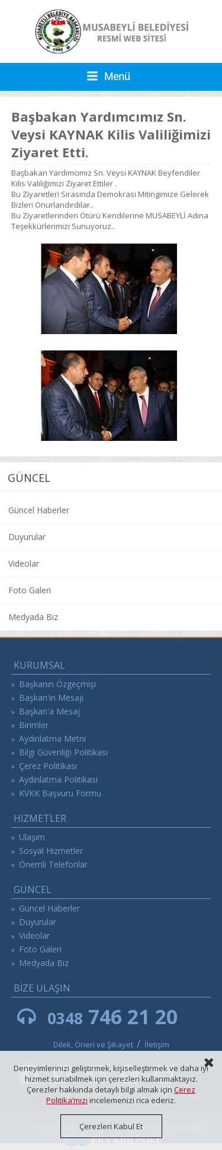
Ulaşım (32, 837)
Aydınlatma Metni (52, 738)
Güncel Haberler (38, 510)
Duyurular (27, 536)
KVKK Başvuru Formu (60, 793)
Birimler (34, 724)
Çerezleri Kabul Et (111, 1126)
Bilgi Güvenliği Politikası (63, 752)
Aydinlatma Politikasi (58, 779)
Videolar (23, 563)
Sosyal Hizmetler (51, 850)
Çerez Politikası (48, 765)
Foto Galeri (29, 590)
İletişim (156, 1044)
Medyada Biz (33, 616)
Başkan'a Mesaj (49, 711)
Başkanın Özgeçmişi (57, 684)
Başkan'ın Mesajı (51, 697)
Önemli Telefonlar (53, 864)
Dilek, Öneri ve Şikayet (93, 1044)
